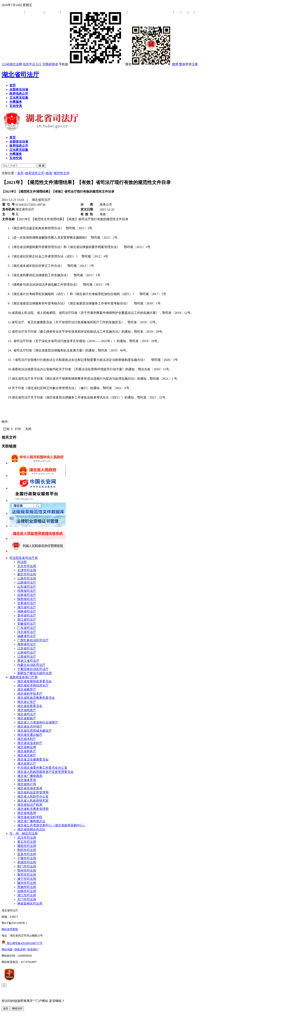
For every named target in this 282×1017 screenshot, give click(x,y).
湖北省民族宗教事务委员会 (36, 697)
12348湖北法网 (12, 64)
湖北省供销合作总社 (31, 829)
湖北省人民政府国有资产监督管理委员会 (45, 771)
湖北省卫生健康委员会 (33, 759)
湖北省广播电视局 (29, 776)
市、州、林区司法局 (23, 833)
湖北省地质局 (26, 813)
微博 (175, 64)
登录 (188, 64)
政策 (49, 173)
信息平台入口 (32, 64)
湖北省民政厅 (26, 710)
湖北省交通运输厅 (29, 734)
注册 (195, 64)
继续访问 (17, 1008)
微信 (148, 64)
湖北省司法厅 (20, 74)
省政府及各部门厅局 (23, 677)
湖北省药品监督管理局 (33, 792)
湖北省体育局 (26, 780)
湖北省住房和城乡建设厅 (34, 730)
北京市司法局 (26, 566)
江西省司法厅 (26, 656)
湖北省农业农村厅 (29, 743)
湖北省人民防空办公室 (33, 796)
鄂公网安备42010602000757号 (22, 943)
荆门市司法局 (26, 866)
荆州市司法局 (26, 850)
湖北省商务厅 (26, 751)
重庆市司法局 (26, 574)
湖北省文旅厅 (26, 755)
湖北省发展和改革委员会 (34, 681)
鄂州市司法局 (26, 870)
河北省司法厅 (26, 632)
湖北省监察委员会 (29, 706)
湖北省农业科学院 (29, 817)
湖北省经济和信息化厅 (33, 685)
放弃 (5, 1008)
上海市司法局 (26, 578)
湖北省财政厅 (26, 718)
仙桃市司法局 (26, 891)
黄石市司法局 (26, 841)
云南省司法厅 (26, 652)
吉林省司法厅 (26, 595)
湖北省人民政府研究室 (33, 800)
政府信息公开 (34, 173)
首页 (20, 173)
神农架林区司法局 (29, 903)
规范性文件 (62, 173)
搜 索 (41, 165)
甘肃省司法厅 (26, 603)
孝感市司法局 (26, 862)
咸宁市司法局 (26, 878)
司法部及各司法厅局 (23, 558)
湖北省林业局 (26, 747)
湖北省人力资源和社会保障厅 (37, 722)
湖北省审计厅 (26, 763)
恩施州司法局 (26, 887)
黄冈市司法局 (26, 874)
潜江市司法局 (26, 895)
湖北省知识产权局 (29, 804)
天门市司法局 (26, 899)
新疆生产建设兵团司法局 (34, 673)
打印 (18, 429)
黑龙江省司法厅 (28, 660)
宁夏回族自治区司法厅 (33, 669)
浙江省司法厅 (26, 619)
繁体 (182, 64)
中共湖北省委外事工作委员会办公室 (42, 767)
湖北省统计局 (26, 784)
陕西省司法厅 (26, 599)
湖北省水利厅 (26, 739)
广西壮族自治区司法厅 (33, 640)
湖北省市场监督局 (29, 788)
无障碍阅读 (50, 64)
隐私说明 (19, 949)
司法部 (22, 562)
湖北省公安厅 (26, 702)
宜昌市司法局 (26, 854)
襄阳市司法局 (26, 846)
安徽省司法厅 (26, 623)
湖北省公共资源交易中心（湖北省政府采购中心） (51, 825)
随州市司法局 (26, 883)
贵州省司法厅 (26, 615)
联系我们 (32, 949)
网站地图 (7, 949)
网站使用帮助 (10, 929)
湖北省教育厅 (26, 689)
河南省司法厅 (26, 590)
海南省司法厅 (26, 644)
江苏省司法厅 (26, 648)
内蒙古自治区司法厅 (31, 665)
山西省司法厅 (26, 582)
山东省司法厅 (26, 586)
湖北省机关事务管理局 (33, 809)
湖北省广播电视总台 (31, 821)
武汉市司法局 (26, 837)
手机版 (92, 64)
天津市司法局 (26, 570)
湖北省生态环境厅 (29, 726)
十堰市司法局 (26, 858)
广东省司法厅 (26, 627)
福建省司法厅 (26, 636)
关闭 (28, 429)
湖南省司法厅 (26, 611)
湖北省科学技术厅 (29, 693)
